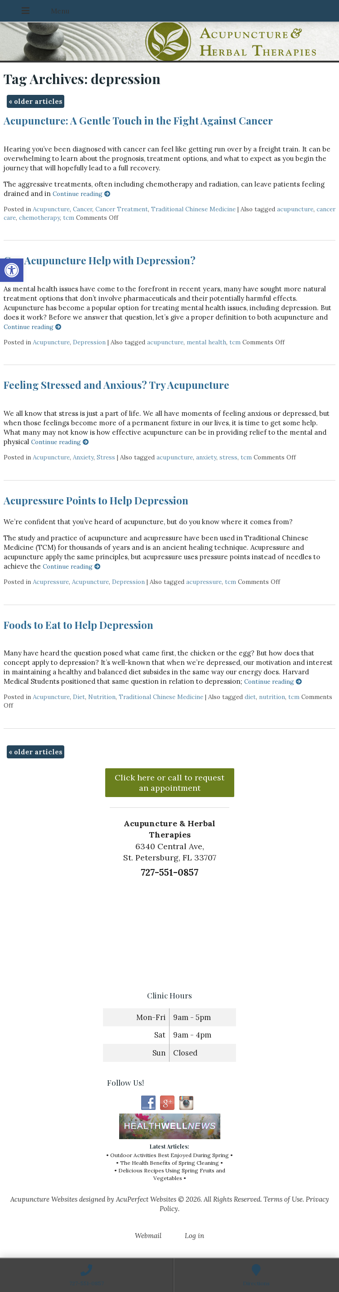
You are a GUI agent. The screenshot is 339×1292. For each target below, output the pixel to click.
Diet (79, 697)
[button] (11, 270)
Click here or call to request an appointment (169, 782)
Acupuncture (51, 209)
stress (228, 457)
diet (250, 697)
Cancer (82, 209)
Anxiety (83, 457)
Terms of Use (283, 1199)
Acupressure (51, 582)
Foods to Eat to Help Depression (78, 625)
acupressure (204, 582)
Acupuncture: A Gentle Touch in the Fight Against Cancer (138, 120)
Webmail (148, 1235)
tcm (68, 218)
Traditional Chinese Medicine (193, 209)
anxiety (206, 457)
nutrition (272, 697)
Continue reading (82, 194)
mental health (206, 342)
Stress (106, 457)
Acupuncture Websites (43, 1199)
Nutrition (102, 697)
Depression (89, 342)
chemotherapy (39, 218)
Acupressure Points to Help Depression (96, 500)
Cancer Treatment (121, 209)
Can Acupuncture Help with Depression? (100, 260)
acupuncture (295, 209)
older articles (35, 101)
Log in (194, 1235)
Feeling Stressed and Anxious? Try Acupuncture (116, 385)
